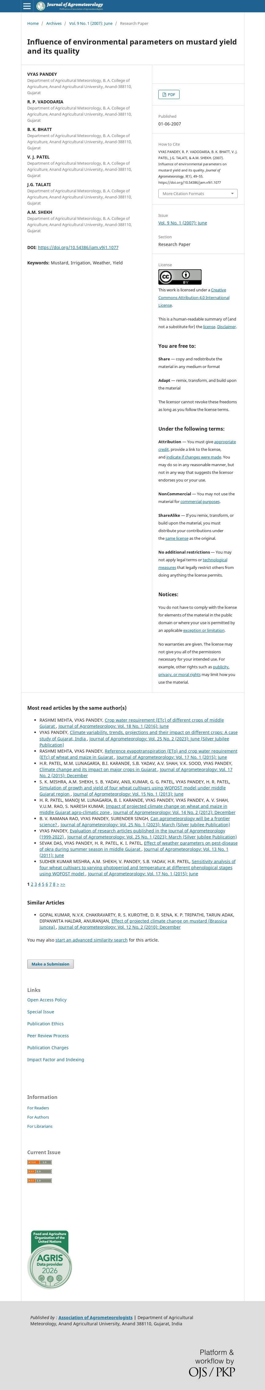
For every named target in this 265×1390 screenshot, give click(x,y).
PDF (171, 94)
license (209, 326)
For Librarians (39, 1126)
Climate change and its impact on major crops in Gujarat (98, 769)
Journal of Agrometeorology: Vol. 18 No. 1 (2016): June (114, 726)
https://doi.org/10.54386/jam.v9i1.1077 (78, 247)
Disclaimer (226, 326)
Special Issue (40, 1012)
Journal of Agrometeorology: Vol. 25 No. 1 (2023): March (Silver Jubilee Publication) (145, 824)
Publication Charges (48, 1047)
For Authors (38, 1117)
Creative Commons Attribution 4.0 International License (193, 297)
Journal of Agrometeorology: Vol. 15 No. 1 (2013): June (128, 794)
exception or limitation (204, 630)
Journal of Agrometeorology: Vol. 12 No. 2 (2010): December (120, 927)
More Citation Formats (183, 193)
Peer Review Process (48, 1036)
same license (176, 538)
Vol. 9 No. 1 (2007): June (90, 23)
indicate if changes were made (193, 457)
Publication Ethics (45, 1024)
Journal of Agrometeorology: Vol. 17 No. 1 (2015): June (172, 757)
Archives (54, 23)
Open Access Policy (46, 1000)
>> (62, 884)
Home (33, 23)
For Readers (38, 1108)
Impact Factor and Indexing (55, 1059)
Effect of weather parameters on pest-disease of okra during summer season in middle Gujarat (139, 846)
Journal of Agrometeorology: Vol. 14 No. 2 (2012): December (174, 812)
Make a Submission (51, 964)
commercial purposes (200, 501)
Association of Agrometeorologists (96, 1317)
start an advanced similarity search (91, 940)
